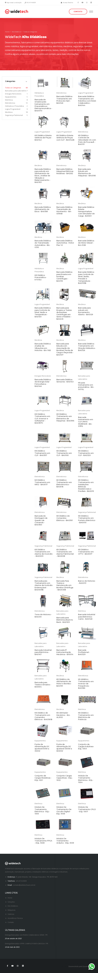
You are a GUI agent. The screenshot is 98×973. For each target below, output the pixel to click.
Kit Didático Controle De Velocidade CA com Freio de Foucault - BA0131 (87, 139)
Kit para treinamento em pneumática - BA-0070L (86, 386)
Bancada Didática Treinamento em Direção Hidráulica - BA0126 (87, 347)
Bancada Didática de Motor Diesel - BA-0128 (86, 243)
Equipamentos (10, 97)
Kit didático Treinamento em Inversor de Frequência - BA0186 (86, 683)
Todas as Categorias (13, 87)
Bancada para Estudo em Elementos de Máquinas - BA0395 (87, 172)
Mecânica (9, 112)
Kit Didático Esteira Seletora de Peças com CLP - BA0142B (65, 137)
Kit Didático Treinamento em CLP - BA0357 (42, 453)
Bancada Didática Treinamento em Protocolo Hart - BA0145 (64, 99)
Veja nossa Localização (14, 2)
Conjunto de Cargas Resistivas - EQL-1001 (43, 778)
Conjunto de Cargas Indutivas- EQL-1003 (86, 746)
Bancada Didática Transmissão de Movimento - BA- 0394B (64, 210)
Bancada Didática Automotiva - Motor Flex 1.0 (65, 243)
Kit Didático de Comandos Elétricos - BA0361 (64, 518)
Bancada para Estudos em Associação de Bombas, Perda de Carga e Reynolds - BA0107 (65, 349)
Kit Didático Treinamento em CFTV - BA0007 (86, 551)
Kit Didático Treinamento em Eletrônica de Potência (86, 716)
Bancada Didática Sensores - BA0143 (65, 380)
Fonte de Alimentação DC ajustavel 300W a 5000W (64, 747)
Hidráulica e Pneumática (14, 106)
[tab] (16, 81)
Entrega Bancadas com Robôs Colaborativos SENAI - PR (26, 935)
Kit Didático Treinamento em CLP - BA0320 (86, 453)
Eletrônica (9, 100)
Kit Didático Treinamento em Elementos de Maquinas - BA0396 (65, 417)
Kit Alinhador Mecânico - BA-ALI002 (63, 715)
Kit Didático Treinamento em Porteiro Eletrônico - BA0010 (86, 519)
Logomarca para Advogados (74, 964)
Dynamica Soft (88, 966)
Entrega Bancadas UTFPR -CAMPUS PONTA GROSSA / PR (26, 943)
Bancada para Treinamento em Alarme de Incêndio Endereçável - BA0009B (43, 585)
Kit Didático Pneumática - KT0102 (41, 277)
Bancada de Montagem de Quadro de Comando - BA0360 (41, 520)
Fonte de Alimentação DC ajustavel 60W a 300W (42, 747)
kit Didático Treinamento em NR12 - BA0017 (42, 482)
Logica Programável (12, 109)
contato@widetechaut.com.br (24, 885)
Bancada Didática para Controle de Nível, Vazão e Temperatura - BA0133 (43, 312)
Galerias (11, 914)
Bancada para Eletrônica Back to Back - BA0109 (64, 620)
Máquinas (11, 910)
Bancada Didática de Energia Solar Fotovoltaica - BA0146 (43, 382)
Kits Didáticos (16, 32)
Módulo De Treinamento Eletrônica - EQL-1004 (85, 779)
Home (7, 32)
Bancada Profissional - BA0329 (84, 652)
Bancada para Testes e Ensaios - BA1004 (43, 684)
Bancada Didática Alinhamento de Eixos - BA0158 (43, 209)
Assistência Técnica (15, 918)
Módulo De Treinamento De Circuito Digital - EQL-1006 (63, 810)
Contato (11, 922)
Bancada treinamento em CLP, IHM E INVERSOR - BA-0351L (85, 421)
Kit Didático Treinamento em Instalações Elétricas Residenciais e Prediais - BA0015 (86, 485)
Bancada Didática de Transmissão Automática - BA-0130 (43, 244)
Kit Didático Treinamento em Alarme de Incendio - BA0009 (43, 552)
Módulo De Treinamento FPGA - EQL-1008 (43, 840)
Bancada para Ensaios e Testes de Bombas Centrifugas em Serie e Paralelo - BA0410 (64, 313)
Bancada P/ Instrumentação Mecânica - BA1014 (64, 652)
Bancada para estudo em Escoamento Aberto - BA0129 (85, 311)
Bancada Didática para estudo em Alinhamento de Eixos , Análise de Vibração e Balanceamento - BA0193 (43, 176)
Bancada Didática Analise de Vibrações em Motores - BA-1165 (43, 347)
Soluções (11, 902)
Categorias (10, 81)
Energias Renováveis (13, 94)
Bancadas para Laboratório (15, 91)
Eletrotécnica (10, 103)
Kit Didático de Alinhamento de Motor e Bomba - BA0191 (64, 682)
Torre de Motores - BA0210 (43, 615)
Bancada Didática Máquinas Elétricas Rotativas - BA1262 (64, 171)
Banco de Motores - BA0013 (86, 582)
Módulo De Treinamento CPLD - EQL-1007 (87, 809)
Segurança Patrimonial (14, 115)
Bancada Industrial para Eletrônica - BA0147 (43, 652)
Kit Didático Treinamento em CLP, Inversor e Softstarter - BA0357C (42, 418)
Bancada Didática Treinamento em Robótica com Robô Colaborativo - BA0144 (87, 100)
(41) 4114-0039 (31, 2)
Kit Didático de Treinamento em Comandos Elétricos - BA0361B (43, 716)
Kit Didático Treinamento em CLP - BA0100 (64, 453)
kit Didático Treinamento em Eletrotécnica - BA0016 (64, 483)
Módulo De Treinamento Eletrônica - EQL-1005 (42, 810)
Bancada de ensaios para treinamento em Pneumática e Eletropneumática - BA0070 (43, 105)
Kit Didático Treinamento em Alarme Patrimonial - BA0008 (65, 552)
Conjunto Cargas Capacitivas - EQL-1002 (64, 778)
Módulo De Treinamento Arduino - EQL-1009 (65, 840)
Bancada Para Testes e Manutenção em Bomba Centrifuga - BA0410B (64, 585)
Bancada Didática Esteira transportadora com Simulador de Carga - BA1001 (86, 211)
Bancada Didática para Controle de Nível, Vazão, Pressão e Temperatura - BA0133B (86, 277)
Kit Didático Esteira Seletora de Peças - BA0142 (43, 137)
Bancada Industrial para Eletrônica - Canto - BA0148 (86, 616)
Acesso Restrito (68, 2)
